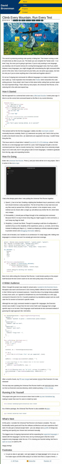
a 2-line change (48, 388)
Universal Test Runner (16, 160)
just (42, 20)
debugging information (27, 231)
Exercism (28, 20)
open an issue (6, 442)
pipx (48, 408)
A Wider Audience (11, 283)
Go (19, 20)
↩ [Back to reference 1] (56, 456)
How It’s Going (9, 156)
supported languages (50, 434)
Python (23, 20)
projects (38, 20)
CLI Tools (15, 20)
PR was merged (24, 379)
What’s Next (8, 419)
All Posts (14, 461)
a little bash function (39, 95)
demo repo (15, 163)
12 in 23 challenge (42, 142)
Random (47, 461)
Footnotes (7, 450)
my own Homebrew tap (47, 396)
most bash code (47, 131)
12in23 (33, 20)
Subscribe (32, 461)
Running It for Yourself (13, 392)
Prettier (38, 80)
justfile (47, 428)
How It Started (9, 91)
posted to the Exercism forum (47, 287)
